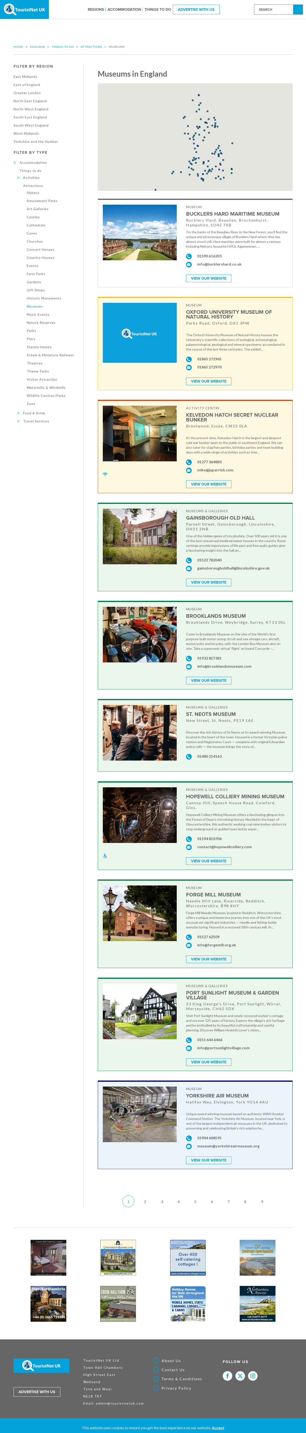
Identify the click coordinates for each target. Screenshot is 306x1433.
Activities (31, 178)
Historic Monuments (44, 298)
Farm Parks (36, 274)
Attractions (91, 46)
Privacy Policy (176, 1388)
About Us (171, 1360)
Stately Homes (39, 347)
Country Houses (41, 258)
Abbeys (33, 193)
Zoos (31, 404)
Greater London (27, 93)
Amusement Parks (42, 201)
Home (18, 46)
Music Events (38, 314)
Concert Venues (41, 249)
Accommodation (124, 9)
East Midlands (25, 77)
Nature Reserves (41, 322)
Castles (33, 217)
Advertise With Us (196, 9)
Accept (218, 1427)
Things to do (158, 9)
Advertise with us (37, 1392)
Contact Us (173, 1370)
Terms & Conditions (181, 1379)
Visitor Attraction (42, 379)
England (37, 46)
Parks (31, 331)
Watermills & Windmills (46, 387)
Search (299, 9)
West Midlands (26, 133)
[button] (202, 179)
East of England (27, 85)
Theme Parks (38, 371)
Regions (96, 9)
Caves (32, 233)
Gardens (34, 282)
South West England (31, 125)
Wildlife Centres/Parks (46, 396)
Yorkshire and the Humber (36, 141)
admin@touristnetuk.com (120, 1403)
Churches (35, 241)
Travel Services (36, 421)
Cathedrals (36, 225)
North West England (31, 109)
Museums (35, 306)
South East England (30, 117)
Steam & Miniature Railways (50, 355)
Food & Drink (34, 413)
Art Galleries (38, 209)
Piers (31, 339)
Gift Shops (36, 290)
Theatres (35, 363)
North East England (30, 101)
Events (33, 266)
